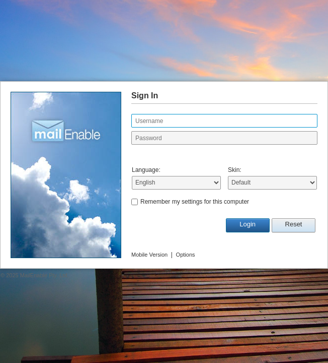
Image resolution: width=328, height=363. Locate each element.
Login (247, 224)
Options (185, 255)
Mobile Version (149, 255)
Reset (293, 224)
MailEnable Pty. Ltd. (44, 275)
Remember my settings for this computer (194, 201)
